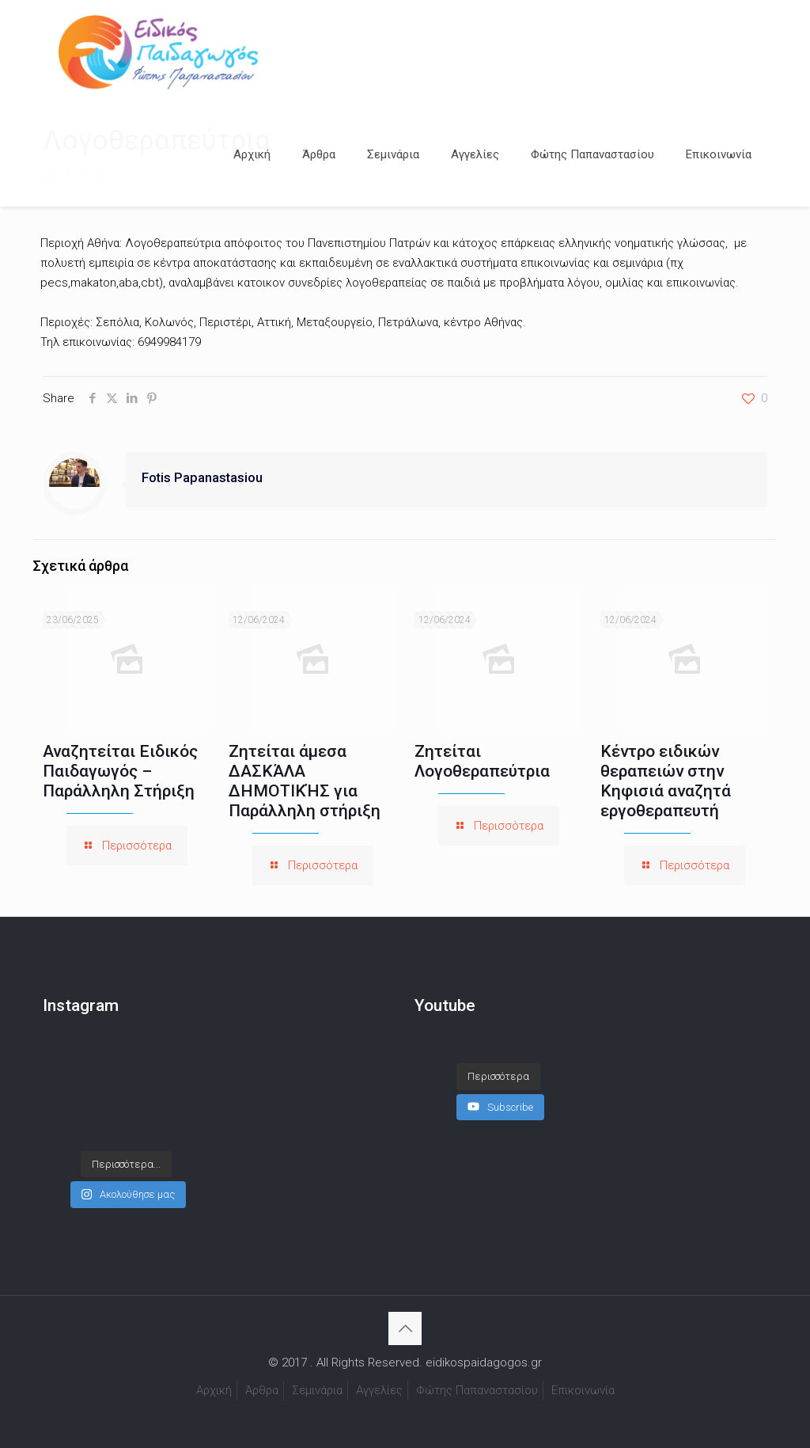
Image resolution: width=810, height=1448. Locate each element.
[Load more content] (498, 1076)
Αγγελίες (379, 1390)
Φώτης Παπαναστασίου (477, 1390)
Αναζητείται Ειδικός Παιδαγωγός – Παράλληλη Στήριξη (120, 771)
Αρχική (214, 1390)
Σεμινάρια (317, 1390)
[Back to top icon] (405, 1328)
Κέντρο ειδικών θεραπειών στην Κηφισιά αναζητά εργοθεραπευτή (665, 781)
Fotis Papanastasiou (202, 477)
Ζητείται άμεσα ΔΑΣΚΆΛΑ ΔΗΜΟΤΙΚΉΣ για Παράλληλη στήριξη (304, 781)
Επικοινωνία (583, 1390)
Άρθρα (261, 1390)
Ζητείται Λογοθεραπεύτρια (482, 761)
